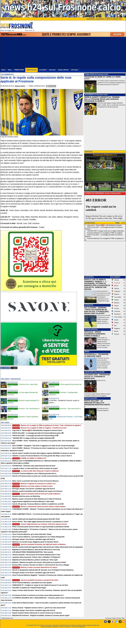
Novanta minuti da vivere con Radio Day (26, 496)
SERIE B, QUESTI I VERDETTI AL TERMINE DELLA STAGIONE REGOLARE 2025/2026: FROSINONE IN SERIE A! (102, 99)
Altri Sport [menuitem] (74, 70)
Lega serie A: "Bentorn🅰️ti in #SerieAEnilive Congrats (104, 225)
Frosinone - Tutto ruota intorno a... (65, 408)
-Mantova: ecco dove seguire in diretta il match (32, 486)
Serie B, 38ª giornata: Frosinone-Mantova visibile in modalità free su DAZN (38, 504)
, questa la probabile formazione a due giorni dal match (35, 580)
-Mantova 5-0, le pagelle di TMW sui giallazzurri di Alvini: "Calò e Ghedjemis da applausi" (46, 425)
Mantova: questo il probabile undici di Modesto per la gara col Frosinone (37, 491)
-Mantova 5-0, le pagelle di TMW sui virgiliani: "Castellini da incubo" (39, 428)
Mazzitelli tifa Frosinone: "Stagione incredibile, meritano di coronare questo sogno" (41, 615)
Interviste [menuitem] (52, 70)
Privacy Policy (121, 618)
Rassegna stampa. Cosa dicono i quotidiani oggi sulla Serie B (33, 489)
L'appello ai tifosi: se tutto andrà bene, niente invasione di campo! (35, 468)
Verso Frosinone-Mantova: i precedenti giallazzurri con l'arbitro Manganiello (38, 537)
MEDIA (87, 352)
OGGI (117, 223)
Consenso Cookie (110, 618)
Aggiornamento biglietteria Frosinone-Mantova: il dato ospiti (33, 501)
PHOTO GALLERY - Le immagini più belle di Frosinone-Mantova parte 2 (36, 433)
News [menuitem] (10, 70)
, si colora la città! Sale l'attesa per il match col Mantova (35, 471)
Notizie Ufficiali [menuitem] (63, 70)
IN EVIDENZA (89, 95)
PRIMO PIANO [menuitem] (19, 70)
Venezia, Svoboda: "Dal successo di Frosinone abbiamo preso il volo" (36, 555)
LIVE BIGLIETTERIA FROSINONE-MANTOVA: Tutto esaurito (32, 552)
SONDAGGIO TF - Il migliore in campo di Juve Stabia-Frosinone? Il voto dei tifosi (40, 585)
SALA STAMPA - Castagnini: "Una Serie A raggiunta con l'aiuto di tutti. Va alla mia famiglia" (43, 445)
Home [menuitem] (3, 70)
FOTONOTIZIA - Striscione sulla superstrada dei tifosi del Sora (33, 466)
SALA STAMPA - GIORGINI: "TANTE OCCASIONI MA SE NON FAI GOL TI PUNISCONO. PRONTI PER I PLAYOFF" (96, 310)
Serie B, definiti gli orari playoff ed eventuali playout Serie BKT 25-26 (36, 519)
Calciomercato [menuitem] (31, 70)
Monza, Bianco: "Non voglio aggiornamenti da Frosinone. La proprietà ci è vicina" (40, 521)
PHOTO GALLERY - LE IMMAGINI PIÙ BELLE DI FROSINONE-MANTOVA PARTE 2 (97, 404)
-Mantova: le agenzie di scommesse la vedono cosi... (34, 483)
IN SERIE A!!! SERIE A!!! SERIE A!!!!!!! (29, 458)
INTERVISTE (89, 305)
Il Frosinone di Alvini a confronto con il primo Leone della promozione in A (38, 595)
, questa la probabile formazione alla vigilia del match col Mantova (39, 544)
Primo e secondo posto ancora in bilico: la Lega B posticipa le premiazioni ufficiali (40, 527)
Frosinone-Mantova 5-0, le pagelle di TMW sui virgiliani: (105, 233)
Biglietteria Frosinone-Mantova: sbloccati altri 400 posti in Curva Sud (36, 549)
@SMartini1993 (39, 86)
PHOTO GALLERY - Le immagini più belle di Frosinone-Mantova (34, 435)
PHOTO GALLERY (91, 398)
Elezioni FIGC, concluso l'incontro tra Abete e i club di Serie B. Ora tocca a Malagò (40, 565)
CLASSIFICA (116, 277)
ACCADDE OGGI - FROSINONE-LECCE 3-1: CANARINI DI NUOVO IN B (97, 376)
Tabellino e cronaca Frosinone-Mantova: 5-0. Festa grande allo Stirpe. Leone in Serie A (42, 456)
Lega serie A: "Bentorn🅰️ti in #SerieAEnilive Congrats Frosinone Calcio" (37, 430)
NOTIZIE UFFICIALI (91, 329)
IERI (123, 223)
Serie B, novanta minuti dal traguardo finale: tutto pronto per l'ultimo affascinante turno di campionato (47, 547)
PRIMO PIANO (90, 74)
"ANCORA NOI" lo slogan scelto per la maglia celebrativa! (32, 438)
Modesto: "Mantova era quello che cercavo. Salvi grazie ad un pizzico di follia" (39, 562)
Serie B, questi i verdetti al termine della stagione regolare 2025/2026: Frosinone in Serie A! (43, 453)
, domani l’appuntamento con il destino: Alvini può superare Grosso (39, 524)
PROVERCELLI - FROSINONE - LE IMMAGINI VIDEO (96, 355)
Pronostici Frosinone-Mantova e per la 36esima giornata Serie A (34, 473)
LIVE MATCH (89, 277)
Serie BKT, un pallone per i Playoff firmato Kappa (29, 588)
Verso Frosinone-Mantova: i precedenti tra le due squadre (32, 582)
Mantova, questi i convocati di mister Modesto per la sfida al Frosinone (36, 499)
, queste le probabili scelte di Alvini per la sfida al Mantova (36, 494)
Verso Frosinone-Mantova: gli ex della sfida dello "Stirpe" (32, 534)
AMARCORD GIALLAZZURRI (94, 372)
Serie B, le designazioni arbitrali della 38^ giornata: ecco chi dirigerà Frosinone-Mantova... (43, 570)
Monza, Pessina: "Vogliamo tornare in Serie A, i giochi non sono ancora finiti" (39, 608)
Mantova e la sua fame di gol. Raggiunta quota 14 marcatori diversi (35, 542)
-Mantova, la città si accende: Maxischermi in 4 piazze (34, 567)
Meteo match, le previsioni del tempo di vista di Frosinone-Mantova (35, 481)
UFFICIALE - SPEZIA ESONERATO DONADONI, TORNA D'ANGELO (94, 334)
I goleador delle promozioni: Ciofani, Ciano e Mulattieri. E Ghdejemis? (36, 557)
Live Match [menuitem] (43, 70)
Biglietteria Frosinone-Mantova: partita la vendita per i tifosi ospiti (35, 560)
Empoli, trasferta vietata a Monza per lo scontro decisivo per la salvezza (37, 613)
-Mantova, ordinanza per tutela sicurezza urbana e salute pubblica (39, 506)
